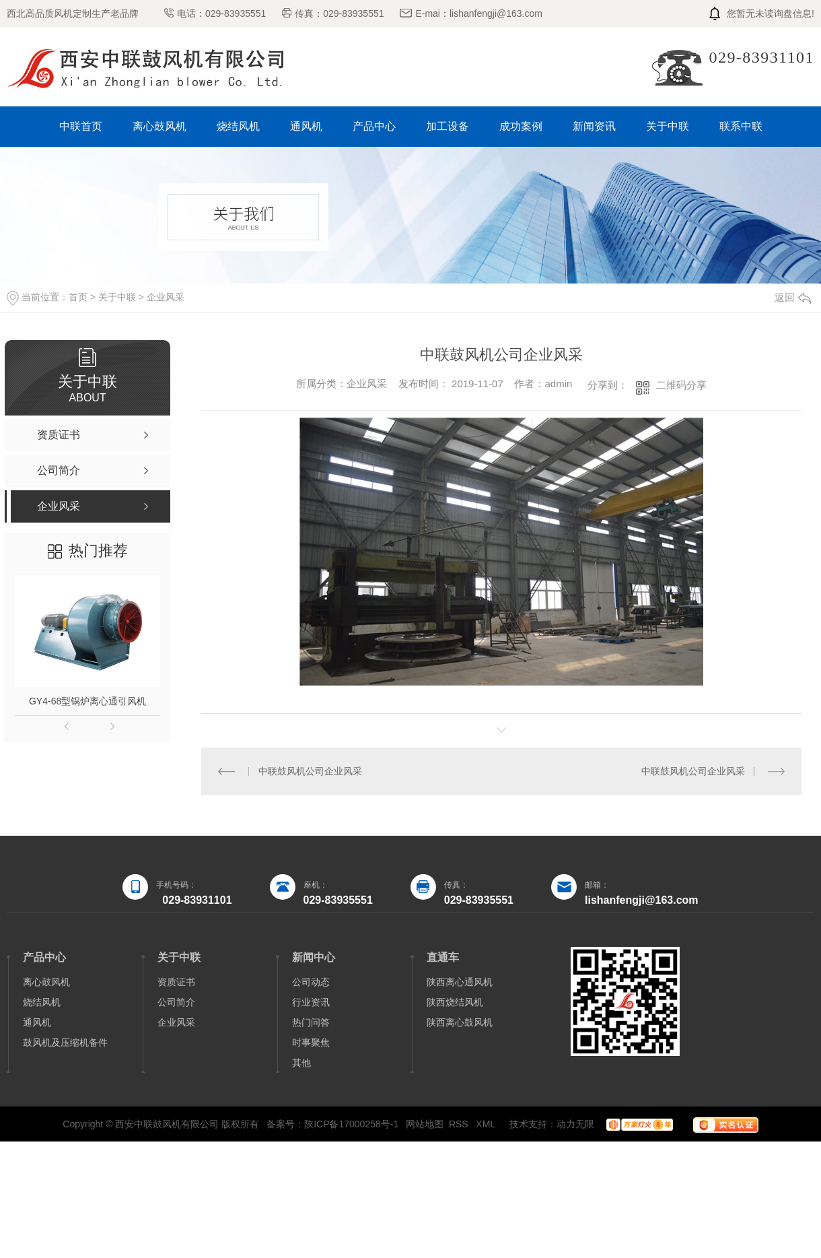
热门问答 (311, 1022)
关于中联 (667, 126)
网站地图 (424, 1124)
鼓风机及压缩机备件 (65, 1042)
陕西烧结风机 (455, 1002)
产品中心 (374, 126)
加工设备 (447, 126)
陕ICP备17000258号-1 (351, 1124)
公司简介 (176, 1002)
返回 (793, 297)
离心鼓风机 (159, 126)
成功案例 (520, 126)
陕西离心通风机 (460, 981)
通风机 (306, 126)
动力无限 (575, 1124)
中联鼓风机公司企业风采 (310, 771)
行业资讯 (311, 1002)
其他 (301, 1062)
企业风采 (165, 297)
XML (486, 1124)
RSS (460, 1124)
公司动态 (311, 981)
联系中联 (740, 126)
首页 (78, 297)
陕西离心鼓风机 (460, 1022)
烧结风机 (238, 126)
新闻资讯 (594, 126)
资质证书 (176, 981)
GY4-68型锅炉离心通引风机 (87, 701)
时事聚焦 (311, 1042)
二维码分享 (681, 385)
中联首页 (80, 126)
